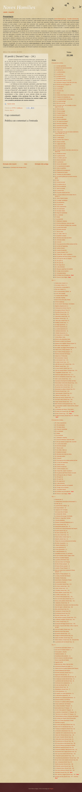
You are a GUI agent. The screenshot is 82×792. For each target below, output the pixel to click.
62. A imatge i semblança (61, 200)
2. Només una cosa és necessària (63, 68)
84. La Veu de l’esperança (61, 246)
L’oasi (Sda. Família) (60, 297)
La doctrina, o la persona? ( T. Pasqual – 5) (65, 712)
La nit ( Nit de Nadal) (60, 293)
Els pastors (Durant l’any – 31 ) (62, 633)
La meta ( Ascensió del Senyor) (62, 575)
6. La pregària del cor (60, 76)
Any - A (11, 110)
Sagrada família (59, 662)
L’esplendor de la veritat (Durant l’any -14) (65, 732)
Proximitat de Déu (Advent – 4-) (62, 656)
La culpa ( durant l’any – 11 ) (62, 362)
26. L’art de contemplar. (61, 119)
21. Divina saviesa (59, 109)
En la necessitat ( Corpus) (61, 358)
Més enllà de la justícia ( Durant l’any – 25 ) (65, 617)
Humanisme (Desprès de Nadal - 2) (63, 666)
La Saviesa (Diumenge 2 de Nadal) (63, 516)
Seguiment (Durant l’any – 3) (62, 674)
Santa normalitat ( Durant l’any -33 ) (64, 637)
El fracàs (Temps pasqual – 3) (62, 566)
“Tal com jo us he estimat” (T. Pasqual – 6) (65, 714)
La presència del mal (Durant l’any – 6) (64, 642)
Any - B (53, 644)
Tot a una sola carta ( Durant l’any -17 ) (64, 598)
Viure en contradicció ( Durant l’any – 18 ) (65, 376)
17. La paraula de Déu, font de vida (63, 99)
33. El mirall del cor (59, 135)
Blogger (51, 788)
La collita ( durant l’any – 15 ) (62, 594)
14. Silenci (57, 93)
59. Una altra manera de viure (62, 192)
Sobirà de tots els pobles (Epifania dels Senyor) (66, 668)
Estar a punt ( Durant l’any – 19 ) (63, 378)
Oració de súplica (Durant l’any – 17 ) (64, 374)
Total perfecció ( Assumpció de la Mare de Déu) (66, 605)
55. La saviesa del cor (60, 184)
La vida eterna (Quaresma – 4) (62, 695)
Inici (25, 164)
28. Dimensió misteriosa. (61, 123)
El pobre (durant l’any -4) (61, 530)
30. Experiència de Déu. (61, 127)
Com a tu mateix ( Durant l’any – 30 (63, 629)
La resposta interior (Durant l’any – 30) (64, 768)
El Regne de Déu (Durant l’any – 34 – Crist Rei (66, 776)
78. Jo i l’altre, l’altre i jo (61, 233)
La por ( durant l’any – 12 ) (61, 588)
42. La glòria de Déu (60, 155)
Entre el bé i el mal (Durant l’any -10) (64, 726)
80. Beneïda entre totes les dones (63, 237)
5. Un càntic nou (59, 74)
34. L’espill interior (59, 137)
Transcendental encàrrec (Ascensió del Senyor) (66, 716)
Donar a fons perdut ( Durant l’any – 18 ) (65, 600)
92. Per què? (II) (59, 262)
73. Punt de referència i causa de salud (64, 223)
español (11, 12)
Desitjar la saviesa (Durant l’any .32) (64, 635)
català (5, 12)
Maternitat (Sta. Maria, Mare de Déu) (64, 664)
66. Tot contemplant (60, 208)
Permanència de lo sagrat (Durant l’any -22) (65, 751)
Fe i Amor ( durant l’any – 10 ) (62, 586)
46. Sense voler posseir (61, 164)
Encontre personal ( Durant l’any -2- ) (64, 672)
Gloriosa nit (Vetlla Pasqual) (62, 557)
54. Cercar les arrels (60, 182)
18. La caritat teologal (60, 101)
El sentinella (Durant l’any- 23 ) (62, 613)
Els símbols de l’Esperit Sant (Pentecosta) (65, 718)
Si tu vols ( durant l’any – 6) (61, 534)
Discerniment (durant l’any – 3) (62, 526)
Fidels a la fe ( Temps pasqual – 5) (63, 349)
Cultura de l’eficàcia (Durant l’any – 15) (64, 735)
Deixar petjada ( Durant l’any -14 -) (63, 592)
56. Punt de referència (60, 186)
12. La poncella (59, 88)
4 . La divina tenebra (60, 72)
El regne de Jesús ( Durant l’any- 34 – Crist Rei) (66, 415)
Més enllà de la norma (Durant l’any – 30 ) (65, 403)
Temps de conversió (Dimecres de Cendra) (65, 541)
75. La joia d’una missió (61, 227)
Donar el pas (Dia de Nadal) (62, 660)
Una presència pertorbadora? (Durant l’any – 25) (67, 757)
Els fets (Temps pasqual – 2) (62, 564)
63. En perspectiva (59, 202)
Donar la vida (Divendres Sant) (62, 339)
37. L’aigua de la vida (60, 143)
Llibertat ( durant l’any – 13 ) (62, 366)
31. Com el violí (59, 129)
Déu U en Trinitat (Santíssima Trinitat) (64, 720)
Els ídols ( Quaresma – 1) (61, 543)
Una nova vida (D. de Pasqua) (62, 561)
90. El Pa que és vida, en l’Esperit (63, 258)
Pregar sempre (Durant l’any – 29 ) (63, 401)
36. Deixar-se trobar (60, 141)
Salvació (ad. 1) (59, 499)
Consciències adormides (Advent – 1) (64, 647)
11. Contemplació (59, 86)
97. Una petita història (60, 273)
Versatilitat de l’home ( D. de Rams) (63, 553)
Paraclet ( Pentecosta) (60, 578)
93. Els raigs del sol (60, 264)
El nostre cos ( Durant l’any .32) (62, 411)
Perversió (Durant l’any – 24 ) (62, 391)
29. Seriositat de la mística (61, 125)
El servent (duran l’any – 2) (61, 524)
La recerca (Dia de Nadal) (61, 295)
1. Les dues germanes (60, 65)
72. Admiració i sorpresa (61, 221)
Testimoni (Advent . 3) (60, 654)
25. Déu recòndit (59, 117)
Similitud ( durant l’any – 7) (61, 322)
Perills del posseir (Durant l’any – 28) (64, 764)
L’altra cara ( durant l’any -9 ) (62, 320)
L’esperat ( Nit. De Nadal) (61, 509)
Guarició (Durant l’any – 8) (61, 687)
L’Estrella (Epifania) (60, 520)
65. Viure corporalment (60, 206)
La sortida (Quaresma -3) (61, 329)
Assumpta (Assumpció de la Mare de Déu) (65, 380)
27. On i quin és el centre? (61, 121)
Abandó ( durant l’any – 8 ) (61, 539)
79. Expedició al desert (60, 235)
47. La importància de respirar (62, 166)
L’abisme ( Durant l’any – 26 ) (62, 395)
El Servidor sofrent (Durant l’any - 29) (64, 766)
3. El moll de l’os (59, 70)
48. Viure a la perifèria (60, 168)
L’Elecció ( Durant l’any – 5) (62, 314)
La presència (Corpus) (60, 582)
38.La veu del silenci (60, 146)
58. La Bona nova (59, 190)
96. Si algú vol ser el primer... (62, 271)
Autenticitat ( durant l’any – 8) (62, 316)
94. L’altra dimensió (60, 267)
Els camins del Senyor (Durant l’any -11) (65, 724)
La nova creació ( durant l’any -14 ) (63, 368)
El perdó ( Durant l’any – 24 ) (62, 615)
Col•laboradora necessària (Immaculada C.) (65, 501)
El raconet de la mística (57, 63)
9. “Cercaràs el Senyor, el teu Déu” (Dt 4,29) (66, 82)
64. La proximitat (59, 204)
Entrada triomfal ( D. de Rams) (62, 699)
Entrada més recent (9, 164)
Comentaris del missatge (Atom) (18, 167)
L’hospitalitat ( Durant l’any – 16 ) (63, 372)
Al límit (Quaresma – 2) (60, 691)
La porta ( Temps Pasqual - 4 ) (62, 568)
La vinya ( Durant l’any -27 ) (62, 621)
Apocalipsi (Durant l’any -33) (62, 772)
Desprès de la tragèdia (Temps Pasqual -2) (65, 343)
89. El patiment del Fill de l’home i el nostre (65, 256)
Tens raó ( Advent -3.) (60, 289)
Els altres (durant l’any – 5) (61, 532)
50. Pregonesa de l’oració (61, 172)
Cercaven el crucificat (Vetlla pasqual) (64, 701)
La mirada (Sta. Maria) (60, 514)
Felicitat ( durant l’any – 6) (61, 318)
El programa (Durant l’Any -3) (62, 310)
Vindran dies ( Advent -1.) (61, 283)
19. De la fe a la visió (60, 103)
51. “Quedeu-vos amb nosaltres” (63, 174)
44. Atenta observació (60, 160)
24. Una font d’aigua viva (61, 115)
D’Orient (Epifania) (59, 301)
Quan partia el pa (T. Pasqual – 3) (63, 708)
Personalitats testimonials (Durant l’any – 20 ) (66, 383)
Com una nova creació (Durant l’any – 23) (65, 753)
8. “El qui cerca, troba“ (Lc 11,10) (63, 80)
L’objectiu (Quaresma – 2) (61, 545)
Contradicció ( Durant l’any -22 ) (63, 611)
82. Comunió (58, 242)
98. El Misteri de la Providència (62, 275)
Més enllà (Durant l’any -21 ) (62, 609)
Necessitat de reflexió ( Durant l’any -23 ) (65, 389)
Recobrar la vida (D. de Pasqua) (63, 341)
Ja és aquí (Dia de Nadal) (61, 512)
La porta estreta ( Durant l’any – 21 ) (64, 385)
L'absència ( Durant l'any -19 (62, 602)
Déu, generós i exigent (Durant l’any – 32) (65, 774)
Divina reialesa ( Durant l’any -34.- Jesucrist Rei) (67, 639)
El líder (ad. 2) (58, 503)
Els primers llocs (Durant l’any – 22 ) (64, 387)
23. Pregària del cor (60, 113)
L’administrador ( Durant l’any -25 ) (63, 393)
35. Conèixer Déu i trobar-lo (62, 139)
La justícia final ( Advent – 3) (62, 505)
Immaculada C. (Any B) (60, 651)
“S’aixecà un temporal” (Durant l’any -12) (65, 728)
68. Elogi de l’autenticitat (61, 212)
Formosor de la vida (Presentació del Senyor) (66, 528)
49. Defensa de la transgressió (62, 170)
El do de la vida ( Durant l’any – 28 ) (64, 399)
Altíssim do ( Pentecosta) (61, 356)
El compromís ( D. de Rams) (62, 335)
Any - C (53, 280)
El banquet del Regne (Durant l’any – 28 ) (65, 623)
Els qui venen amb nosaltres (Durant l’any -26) (66, 760)
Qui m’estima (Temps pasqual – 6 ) (63, 351)
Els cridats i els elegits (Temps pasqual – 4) (65, 347)
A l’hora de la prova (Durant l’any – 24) (64, 755)
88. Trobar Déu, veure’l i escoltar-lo (63, 254)
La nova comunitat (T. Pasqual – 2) (63, 705)
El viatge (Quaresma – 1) (61, 324)
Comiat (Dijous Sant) (60, 337)
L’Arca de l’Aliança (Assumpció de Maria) (65, 745)
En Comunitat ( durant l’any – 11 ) (63, 584)
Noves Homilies (19, 7)
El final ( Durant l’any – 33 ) (61, 413)
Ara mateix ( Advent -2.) (61, 285)
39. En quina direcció (60, 148)
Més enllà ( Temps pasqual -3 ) (62, 345)
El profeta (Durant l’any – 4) (62, 312)
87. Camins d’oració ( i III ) (61, 252)
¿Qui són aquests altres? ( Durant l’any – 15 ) (66, 370)
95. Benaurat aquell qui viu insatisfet (64, 269)
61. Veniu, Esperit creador (61, 198)
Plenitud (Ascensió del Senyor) (62, 353)
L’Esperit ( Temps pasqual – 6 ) (62, 573)
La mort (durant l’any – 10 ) (61, 360)
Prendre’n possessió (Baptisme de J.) (64, 522)
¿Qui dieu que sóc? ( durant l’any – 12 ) (64, 364)
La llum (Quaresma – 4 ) (61, 549)
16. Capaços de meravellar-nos (62, 97)
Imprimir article (11, 104)
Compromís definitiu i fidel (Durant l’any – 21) (66, 749)
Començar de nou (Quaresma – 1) (63, 683)
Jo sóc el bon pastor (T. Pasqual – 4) (64, 710)
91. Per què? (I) (59, 260)
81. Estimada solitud (60, 239)
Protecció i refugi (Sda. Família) (62, 518)
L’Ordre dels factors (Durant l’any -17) (64, 739)
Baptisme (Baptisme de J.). (61, 306)
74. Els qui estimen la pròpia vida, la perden (65, 225)
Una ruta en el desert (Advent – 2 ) (63, 649)
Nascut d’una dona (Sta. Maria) (62, 299)
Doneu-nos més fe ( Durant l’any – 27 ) (64, 397)
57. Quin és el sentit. (60, 188)
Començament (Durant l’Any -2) (63, 308)
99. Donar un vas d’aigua (61, 277)
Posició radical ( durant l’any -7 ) (63, 536)
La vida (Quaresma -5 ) (60, 551)
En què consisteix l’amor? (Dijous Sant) (64, 555)
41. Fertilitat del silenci (60, 153)
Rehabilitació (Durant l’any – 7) (62, 689)
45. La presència (59, 162)
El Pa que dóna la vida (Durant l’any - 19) (65, 743)
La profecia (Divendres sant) (62, 559)
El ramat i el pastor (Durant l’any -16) (64, 737)
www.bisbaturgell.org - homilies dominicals (66, 18)
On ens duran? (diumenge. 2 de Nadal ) (64, 304)
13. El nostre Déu (59, 90)
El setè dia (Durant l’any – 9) (62, 685)
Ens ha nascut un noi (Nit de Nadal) (63, 658)
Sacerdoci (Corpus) (60, 722)
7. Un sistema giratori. (60, 78)
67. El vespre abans (60, 210)
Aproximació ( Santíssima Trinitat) (63, 580)
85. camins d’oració (60, 248)
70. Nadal (57, 217)
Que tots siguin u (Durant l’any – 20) (64, 607)
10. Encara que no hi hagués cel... (63, 84)
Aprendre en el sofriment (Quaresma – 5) (65, 697)
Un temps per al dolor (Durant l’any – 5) (64, 679)
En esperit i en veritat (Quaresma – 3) (64, 693)
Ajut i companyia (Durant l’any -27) (63, 762)
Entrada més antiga (41, 164)
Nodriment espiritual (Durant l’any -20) (64, 747)
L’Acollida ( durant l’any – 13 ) (62, 590)
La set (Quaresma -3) (60, 547)
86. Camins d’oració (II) (60, 250)
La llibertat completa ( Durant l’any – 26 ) (65, 619)
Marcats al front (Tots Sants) (62, 631)
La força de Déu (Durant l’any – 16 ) (64, 596)
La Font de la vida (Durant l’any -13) (64, 730)
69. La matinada (59, 215)
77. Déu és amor (59, 231)
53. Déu (57, 180)
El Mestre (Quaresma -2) (61, 326)
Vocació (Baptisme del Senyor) (62, 670)
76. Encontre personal (60, 229)
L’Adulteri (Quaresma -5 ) (61, 333)
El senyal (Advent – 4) (60, 507)
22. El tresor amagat (60, 111)
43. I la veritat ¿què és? (61, 157)
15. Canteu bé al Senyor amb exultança (64, 95)
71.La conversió (59, 219)
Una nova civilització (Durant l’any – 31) (64, 770)
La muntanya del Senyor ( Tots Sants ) (64, 409)
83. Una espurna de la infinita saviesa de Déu (66, 244)
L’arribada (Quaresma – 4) (61, 331)
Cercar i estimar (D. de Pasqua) (63, 703)
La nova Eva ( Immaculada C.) (62, 287)
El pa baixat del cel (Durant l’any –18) (64, 741)
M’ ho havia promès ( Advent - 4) (63, 291)
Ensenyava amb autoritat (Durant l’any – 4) (65, 676)
